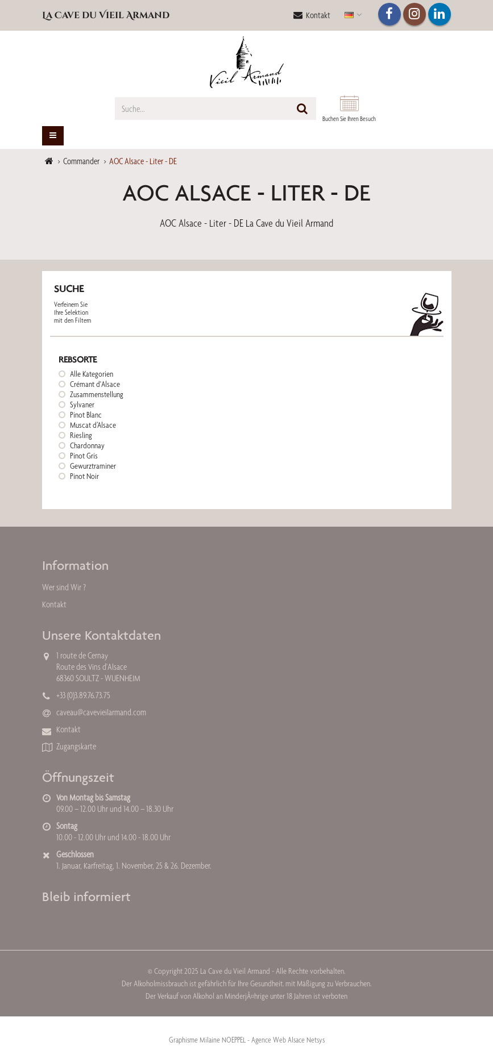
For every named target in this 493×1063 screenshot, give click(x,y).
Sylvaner (82, 404)
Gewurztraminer (93, 465)
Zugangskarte (76, 746)
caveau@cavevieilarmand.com (101, 712)
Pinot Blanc (86, 414)
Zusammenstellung (96, 394)
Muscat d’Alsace (93, 425)
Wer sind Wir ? (64, 587)
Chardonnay (87, 445)
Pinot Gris (84, 455)
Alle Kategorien (91, 373)
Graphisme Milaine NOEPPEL (207, 1039)
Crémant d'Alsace (95, 384)
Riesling (81, 435)
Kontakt (311, 15)
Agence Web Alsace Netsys (288, 1039)
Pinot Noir (84, 476)
